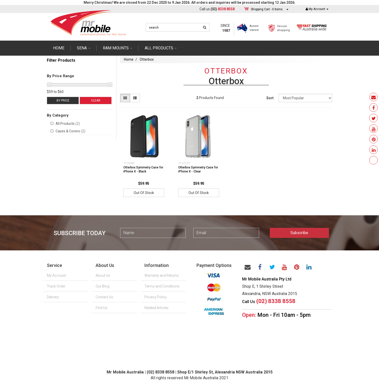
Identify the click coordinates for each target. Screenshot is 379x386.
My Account (56, 275)
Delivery (53, 297)
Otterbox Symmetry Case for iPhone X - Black (143, 169)
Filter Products (61, 60)
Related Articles (156, 308)
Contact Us (104, 297)
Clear (95, 100)
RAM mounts (117, 48)
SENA (83, 48)
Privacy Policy (155, 297)
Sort (270, 98)
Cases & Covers (70, 131)
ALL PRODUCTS (161, 48)
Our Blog (102, 286)
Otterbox (147, 59)
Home (58, 48)
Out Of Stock (144, 193)
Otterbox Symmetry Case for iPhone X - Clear (198, 169)
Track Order (56, 286)
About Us (103, 275)
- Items (267, 9)
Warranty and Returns (161, 275)
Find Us (101, 308)
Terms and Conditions (161, 286)
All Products (68, 124)
